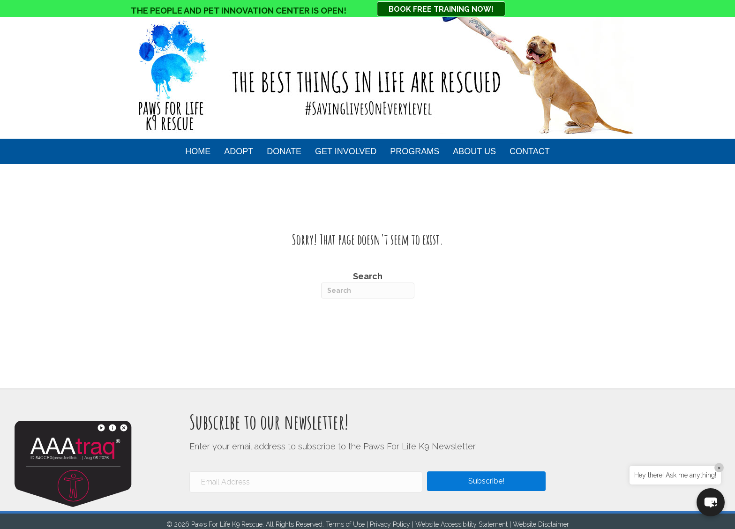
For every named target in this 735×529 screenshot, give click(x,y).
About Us (474, 151)
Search (367, 284)
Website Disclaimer (541, 524)
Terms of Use (345, 524)
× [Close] (719, 467)
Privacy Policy (390, 524)
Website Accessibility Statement (461, 524)
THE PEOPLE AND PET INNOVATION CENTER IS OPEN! (238, 10)
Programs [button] (414, 151)
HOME (197, 151)
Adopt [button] (238, 151)
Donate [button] (284, 151)
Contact (530, 151)
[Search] (367, 290)
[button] (486, 481)
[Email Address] (305, 481)
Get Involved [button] (345, 151)
